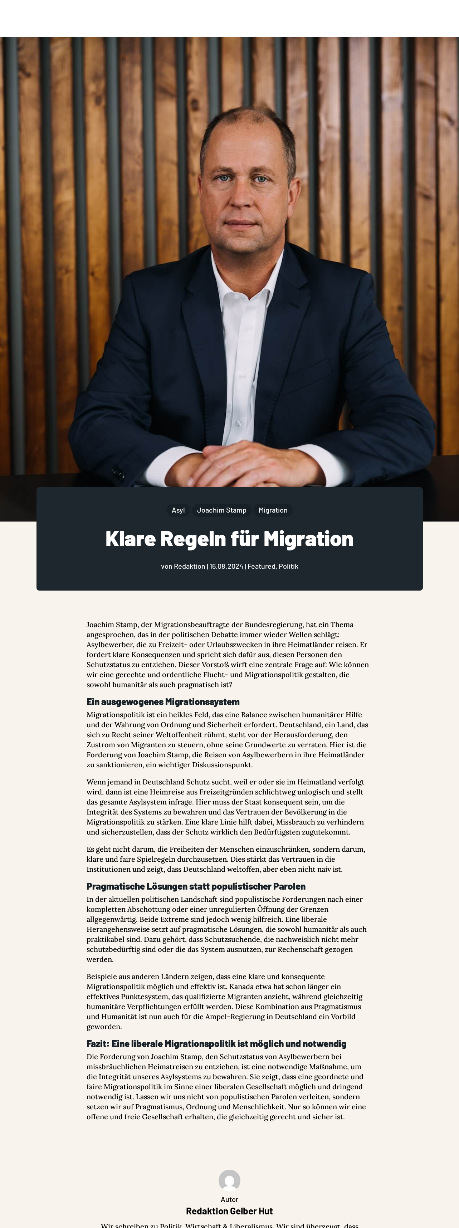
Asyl (178, 509)
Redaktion (189, 566)
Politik (288, 566)
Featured (261, 566)
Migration (273, 509)
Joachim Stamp (221, 509)
